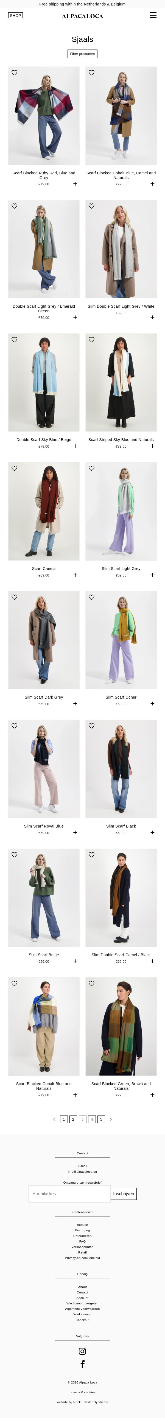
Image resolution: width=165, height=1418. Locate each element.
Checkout (82, 1320)
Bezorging (82, 1230)
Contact (82, 1292)
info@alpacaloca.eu (82, 1171)
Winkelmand (83, 1314)
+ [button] (75, 183)
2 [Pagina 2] (73, 1119)
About (82, 1287)
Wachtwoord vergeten (82, 1303)
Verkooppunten (82, 1247)
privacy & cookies (82, 1392)
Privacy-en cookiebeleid (82, 1258)
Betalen (82, 1224)
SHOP (15, 15)
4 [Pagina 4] (92, 1119)
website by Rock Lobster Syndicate (82, 1402)
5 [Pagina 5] (101, 1119)
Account (82, 1297)
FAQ (82, 1241)
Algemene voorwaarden (82, 1308)
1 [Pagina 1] (64, 1119)
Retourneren (82, 1236)
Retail (82, 1252)
